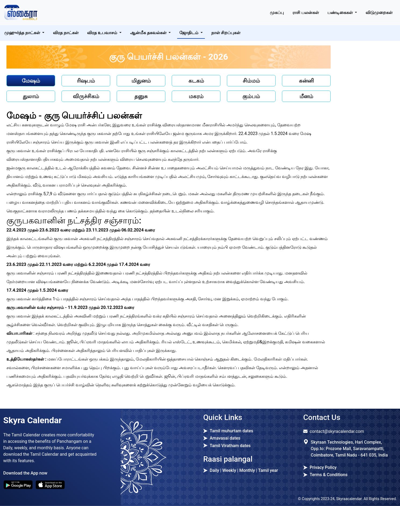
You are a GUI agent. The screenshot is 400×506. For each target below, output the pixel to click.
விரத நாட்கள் (65, 32)
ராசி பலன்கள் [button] (305, 12)
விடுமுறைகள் (379, 12)
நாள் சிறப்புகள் (225, 32)
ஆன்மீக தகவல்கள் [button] (148, 32)
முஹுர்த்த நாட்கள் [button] (22, 32)
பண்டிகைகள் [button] (340, 12)
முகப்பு (277, 12)
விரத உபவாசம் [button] (102, 32)
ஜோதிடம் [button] (189, 32)
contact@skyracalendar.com (337, 431)
